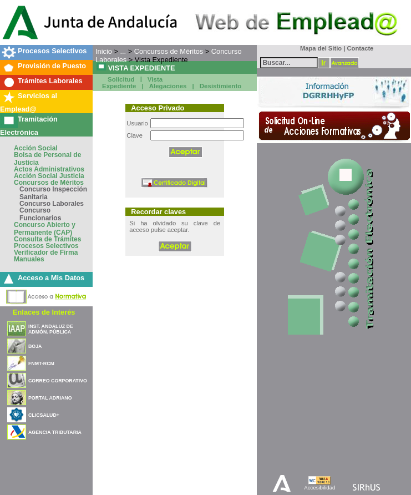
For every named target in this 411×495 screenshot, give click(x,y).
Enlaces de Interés (44, 312)
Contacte (360, 48)
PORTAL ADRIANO (50, 398)
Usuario (137, 123)
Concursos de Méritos (49, 182)
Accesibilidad (319, 487)
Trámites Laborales (50, 81)
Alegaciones (168, 86)
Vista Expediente (132, 83)
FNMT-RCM (41, 363)
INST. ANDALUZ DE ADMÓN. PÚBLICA (50, 329)
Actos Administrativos (49, 169)
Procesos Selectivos (52, 51)
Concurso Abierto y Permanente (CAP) (44, 228)
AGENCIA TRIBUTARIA (55, 432)
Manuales (29, 259)
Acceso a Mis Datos (51, 278)
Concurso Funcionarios (40, 214)
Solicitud (121, 79)
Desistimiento (221, 86)
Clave (134, 135)
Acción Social (36, 148)
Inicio (103, 51)
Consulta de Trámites (47, 239)
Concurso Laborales (51, 204)
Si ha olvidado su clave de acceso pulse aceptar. (174, 226)
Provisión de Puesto (52, 66)
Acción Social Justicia (49, 176)
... (123, 51)
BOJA (35, 346)
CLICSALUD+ (43, 415)
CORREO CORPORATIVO (57, 380)
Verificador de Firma (46, 252)
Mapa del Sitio (318, 48)
